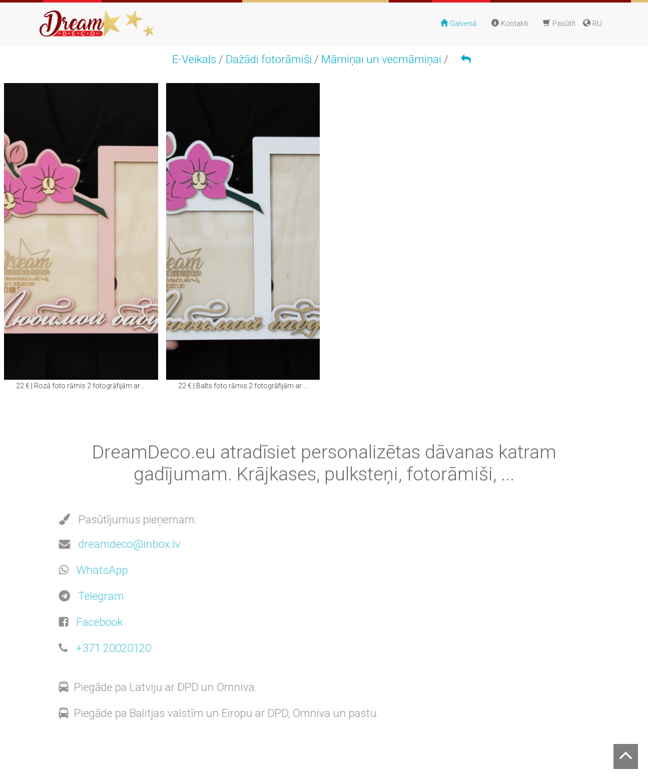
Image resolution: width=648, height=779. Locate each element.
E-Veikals (194, 59)
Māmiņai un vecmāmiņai (381, 59)
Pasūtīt (559, 23)
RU (592, 23)
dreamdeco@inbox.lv (127, 543)
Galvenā (458, 23)
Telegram (99, 595)
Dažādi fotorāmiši (269, 59)
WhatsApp (100, 569)
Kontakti (509, 23)
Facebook (97, 621)
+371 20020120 (111, 647)
